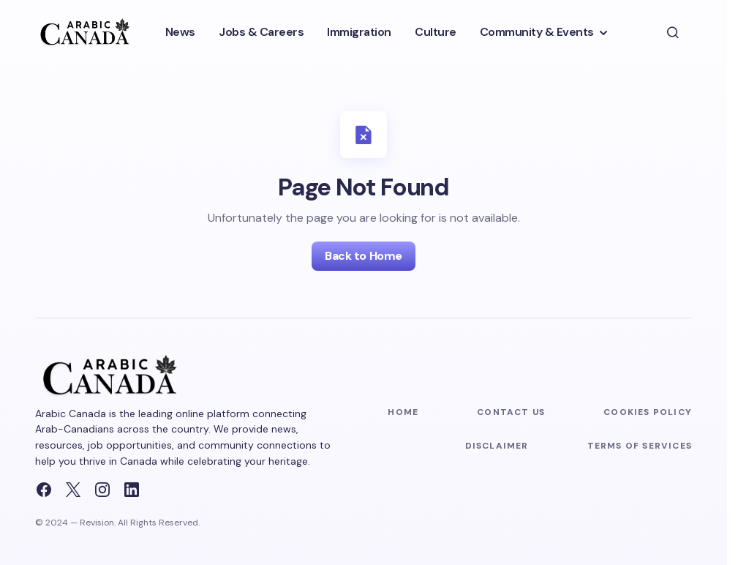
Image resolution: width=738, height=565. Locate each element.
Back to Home (363, 255)
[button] (673, 32)
